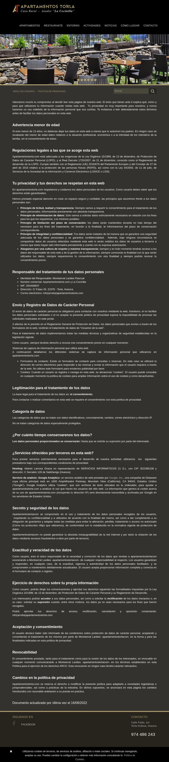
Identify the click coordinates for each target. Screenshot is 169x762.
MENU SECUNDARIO (24, 91)
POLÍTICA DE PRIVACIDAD (51, 91)
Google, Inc (116, 477)
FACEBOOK (24, 724)
